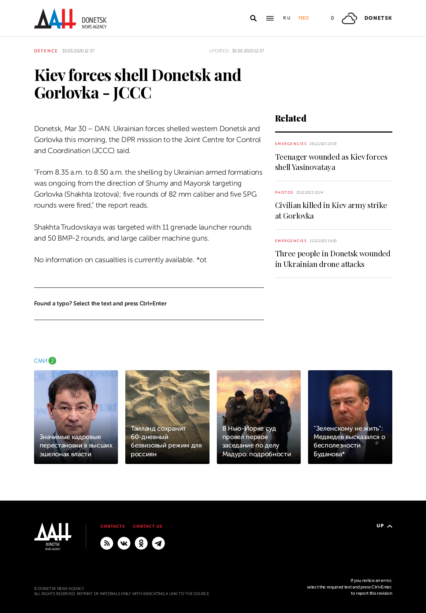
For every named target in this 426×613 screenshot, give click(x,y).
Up (384, 525)
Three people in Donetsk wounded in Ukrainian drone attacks (332, 258)
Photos (284, 192)
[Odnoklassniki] (141, 542)
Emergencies (291, 144)
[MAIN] (158, 542)
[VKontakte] (124, 542)
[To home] (70, 18)
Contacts (112, 526)
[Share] (21, 107)
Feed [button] (304, 18)
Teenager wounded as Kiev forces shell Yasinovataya (331, 161)
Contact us (147, 526)
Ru (287, 18)
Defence (46, 50)
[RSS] (106, 542)
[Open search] (253, 18)
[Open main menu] (270, 18)
